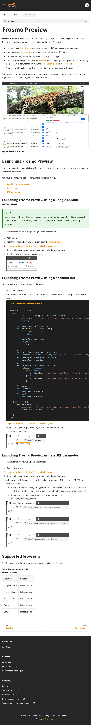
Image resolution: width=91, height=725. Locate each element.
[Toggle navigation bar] (4, 5)
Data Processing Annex (13, 699)
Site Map (6, 647)
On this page (9, 21)
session (42, 60)
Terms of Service (10, 690)
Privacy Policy (9, 694)
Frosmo (6, 686)
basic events (25, 52)
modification (25, 48)
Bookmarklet (12, 188)
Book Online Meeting (12, 670)
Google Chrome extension (17, 184)
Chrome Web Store (57, 241)
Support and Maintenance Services (18, 703)
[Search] (87, 5)
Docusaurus (50, 719)
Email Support (9, 666)
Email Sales (8, 662)
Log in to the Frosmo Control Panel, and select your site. (31, 246)
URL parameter (13, 192)
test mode (67, 63)
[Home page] (4, 15)
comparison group (50, 63)
